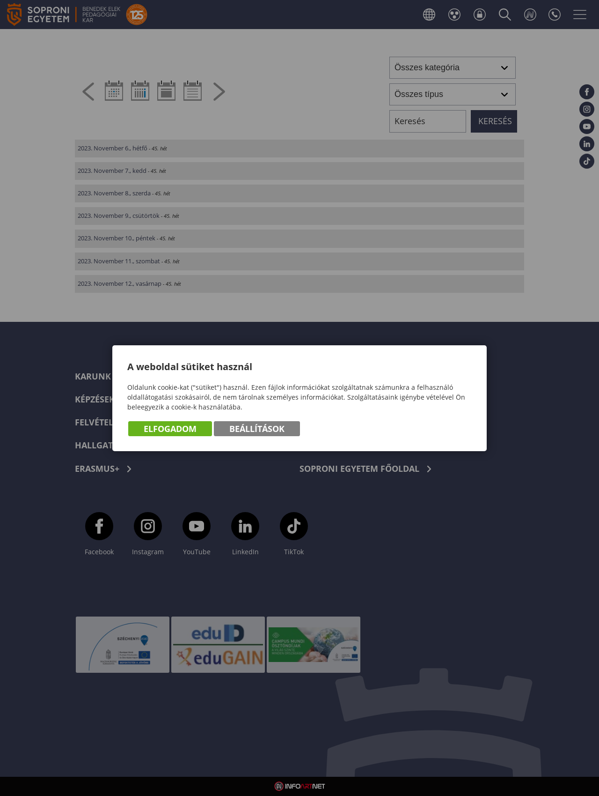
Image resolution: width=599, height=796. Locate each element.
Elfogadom (170, 428)
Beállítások (257, 428)
